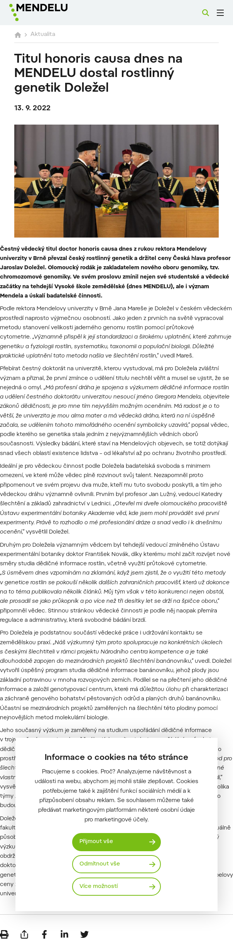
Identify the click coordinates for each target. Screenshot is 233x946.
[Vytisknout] (4, 934)
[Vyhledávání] (205, 12)
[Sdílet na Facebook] (44, 934)
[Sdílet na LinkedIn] (64, 934)
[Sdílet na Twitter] (84, 934)
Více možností (98, 887)
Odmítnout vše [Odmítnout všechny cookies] (99, 864)
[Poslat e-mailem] (24, 934)
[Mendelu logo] (49, 12)
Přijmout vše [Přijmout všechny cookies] (96, 842)
